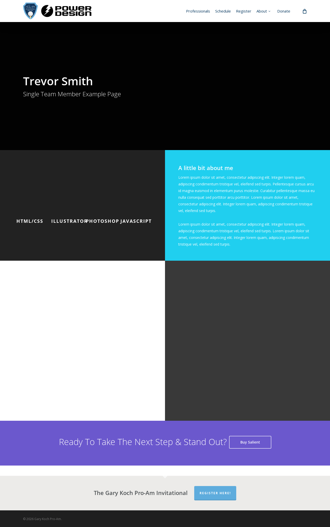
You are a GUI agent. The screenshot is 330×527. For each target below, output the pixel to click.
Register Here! (215, 493)
